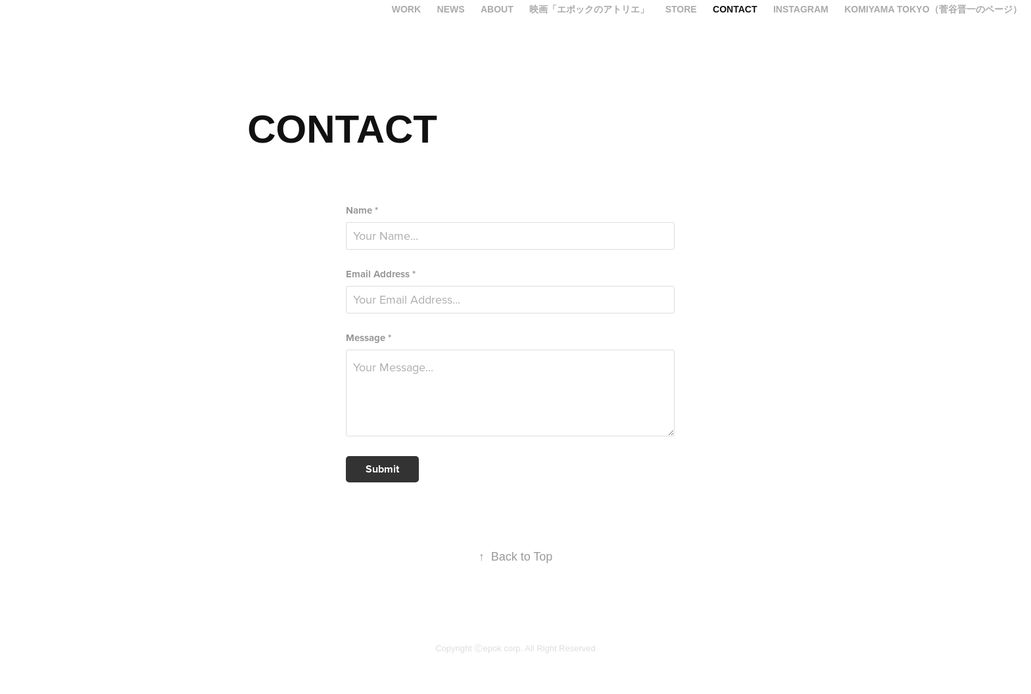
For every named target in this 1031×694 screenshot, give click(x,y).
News (451, 9)
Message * (368, 338)
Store (681, 9)
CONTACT (735, 9)
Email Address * (381, 274)
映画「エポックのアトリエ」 (589, 9)
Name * (362, 211)
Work (406, 9)
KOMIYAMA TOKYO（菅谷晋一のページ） (932, 9)
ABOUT (497, 9)
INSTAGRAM (800, 9)
